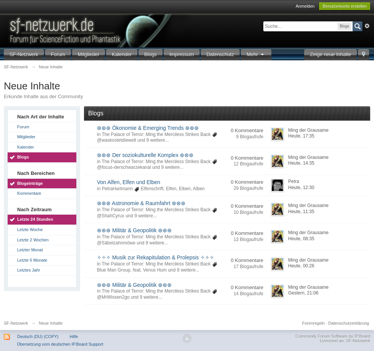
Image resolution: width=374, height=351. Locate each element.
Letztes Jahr (28, 270)
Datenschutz (220, 54)
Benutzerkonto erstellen (344, 6)
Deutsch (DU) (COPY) (37, 336)
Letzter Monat (30, 249)
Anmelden (305, 6)
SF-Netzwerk (24, 54)
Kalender (122, 54)
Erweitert (367, 26)
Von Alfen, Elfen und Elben (128, 182)
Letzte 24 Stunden (35, 219)
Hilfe (73, 336)
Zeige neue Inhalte (330, 54)
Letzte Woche (30, 229)
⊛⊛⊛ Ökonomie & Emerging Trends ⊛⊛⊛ (148, 128)
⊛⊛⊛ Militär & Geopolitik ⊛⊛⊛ (134, 230)
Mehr (256, 54)
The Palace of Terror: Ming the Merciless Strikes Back (156, 134)
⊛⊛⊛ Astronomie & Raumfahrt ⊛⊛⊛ (141, 203)
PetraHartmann (117, 188)
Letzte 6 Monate (32, 260)
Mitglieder (88, 54)
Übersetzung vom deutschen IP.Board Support (60, 344)
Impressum (181, 54)
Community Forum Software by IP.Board (332, 336)
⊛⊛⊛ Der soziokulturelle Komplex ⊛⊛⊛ (145, 155)
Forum (58, 54)
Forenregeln (313, 323)
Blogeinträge (30, 183)
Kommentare (29, 193)
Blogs (150, 54)
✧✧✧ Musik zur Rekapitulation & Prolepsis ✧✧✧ (155, 257)
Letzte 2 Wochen (32, 240)
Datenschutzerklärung (348, 323)
